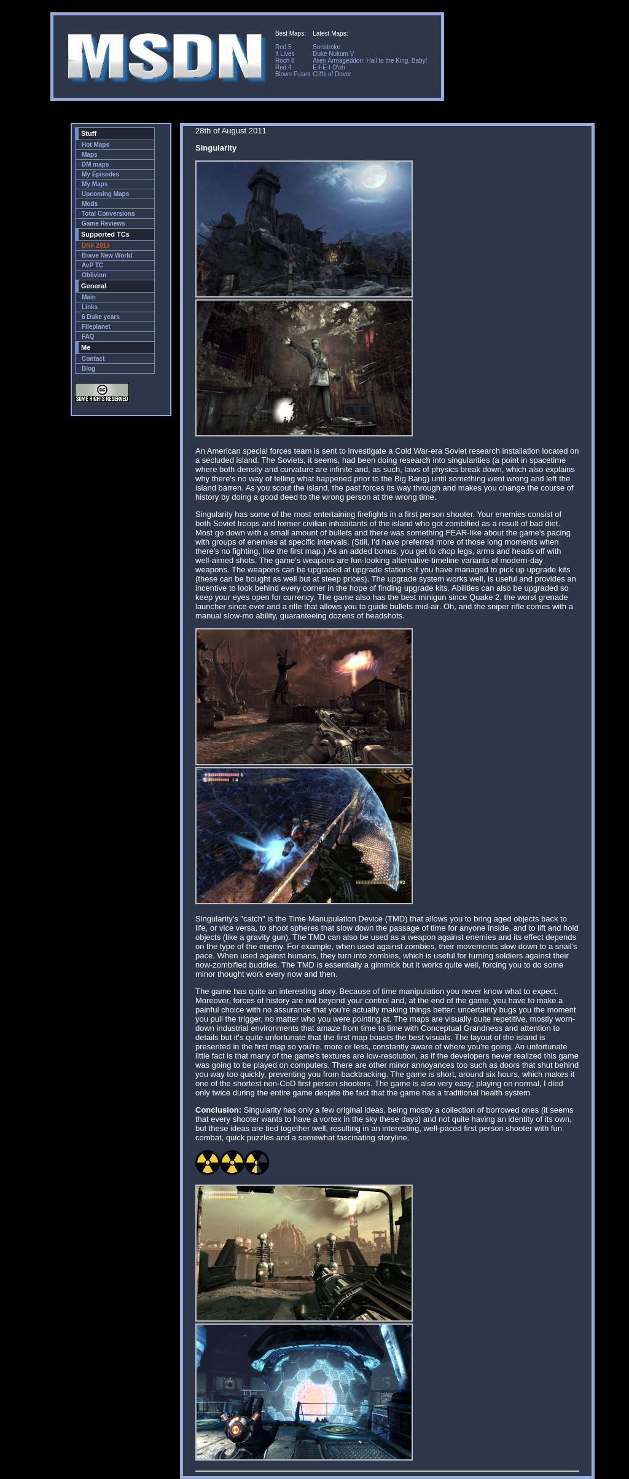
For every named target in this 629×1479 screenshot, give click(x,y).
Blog (88, 368)
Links (90, 307)
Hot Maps (95, 144)
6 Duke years (101, 317)
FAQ (88, 336)
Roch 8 (285, 60)
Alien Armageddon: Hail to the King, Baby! (370, 60)
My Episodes (100, 174)
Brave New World (107, 255)
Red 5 (283, 47)
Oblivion (94, 275)
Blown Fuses (292, 74)
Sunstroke (326, 47)
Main (89, 297)
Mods (90, 203)
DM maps (95, 164)
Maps (90, 154)
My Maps (94, 184)
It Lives (285, 53)
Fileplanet (96, 326)
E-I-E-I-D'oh (329, 67)
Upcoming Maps (105, 194)
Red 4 (283, 67)
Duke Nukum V (333, 53)
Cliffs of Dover (332, 74)
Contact (93, 358)
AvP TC (92, 265)
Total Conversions (108, 213)
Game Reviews (103, 223)
